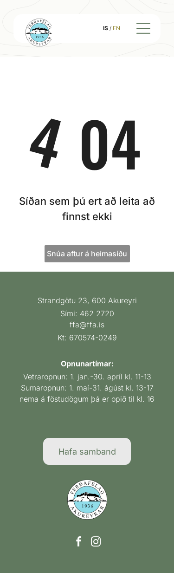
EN (116, 28)
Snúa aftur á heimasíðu (87, 253)
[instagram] (95, 543)
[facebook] (78, 543)
